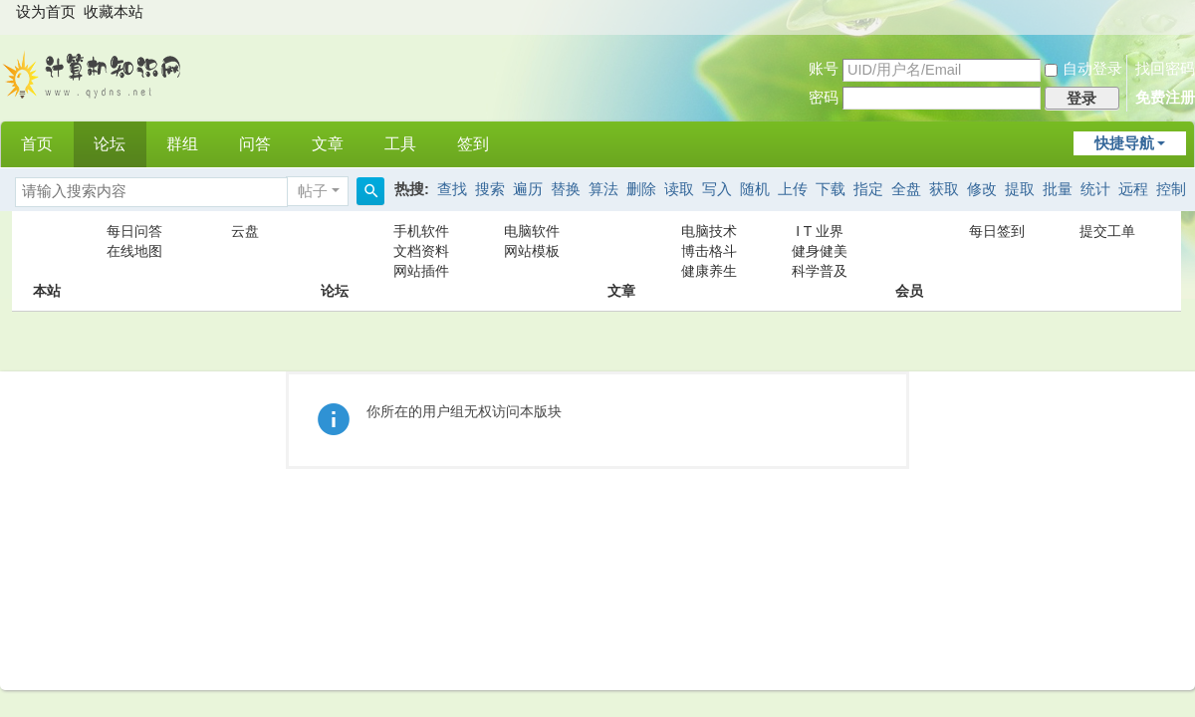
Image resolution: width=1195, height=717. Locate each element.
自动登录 (1083, 69)
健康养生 (709, 271)
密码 (823, 98)
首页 (37, 143)
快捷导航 (1124, 143)
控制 (1171, 189)
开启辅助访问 (1178, 14)
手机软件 (421, 231)
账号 (823, 69)
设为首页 (46, 12)
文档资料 (421, 251)
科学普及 (819, 271)
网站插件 (421, 271)
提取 (1020, 189)
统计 (1095, 189)
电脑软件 (532, 231)
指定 (868, 189)
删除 (641, 189)
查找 (452, 189)
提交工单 (1107, 231)
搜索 (490, 189)
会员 (909, 251)
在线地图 (134, 251)
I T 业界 (819, 231)
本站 (47, 251)
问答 (255, 143)
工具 (400, 143)
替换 (566, 189)
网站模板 (532, 251)
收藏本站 (113, 12)
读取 (679, 189)
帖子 (313, 191)
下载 (830, 189)
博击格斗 (709, 251)
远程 (1133, 189)
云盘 (245, 231)
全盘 (906, 189)
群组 (182, 143)
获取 (944, 189)
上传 (793, 189)
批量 (1058, 189)
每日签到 (997, 231)
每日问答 (134, 231)
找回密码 (1165, 69)
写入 (717, 189)
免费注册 (1165, 98)
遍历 (528, 189)
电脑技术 (709, 231)
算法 (603, 189)
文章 (328, 143)
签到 (473, 143)
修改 (982, 189)
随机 (755, 189)
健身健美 (819, 251)
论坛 (109, 143)
